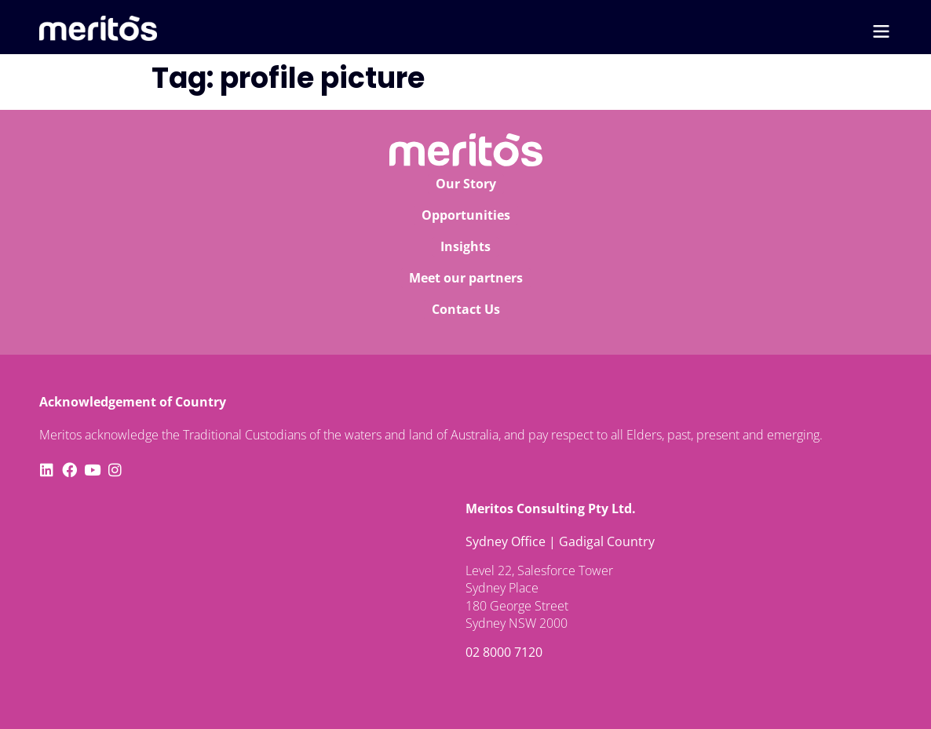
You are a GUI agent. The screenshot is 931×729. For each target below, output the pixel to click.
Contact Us (466, 309)
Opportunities (466, 215)
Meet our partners (466, 277)
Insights (465, 246)
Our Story (466, 183)
